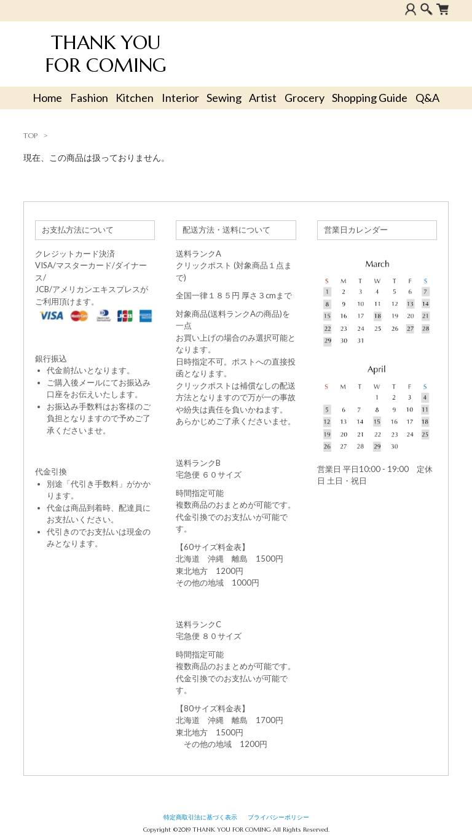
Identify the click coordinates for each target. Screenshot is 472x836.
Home (47, 97)
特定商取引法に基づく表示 (200, 817)
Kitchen (135, 97)
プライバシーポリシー (278, 817)
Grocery (304, 97)
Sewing (224, 97)
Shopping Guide (369, 97)
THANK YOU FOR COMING (106, 54)
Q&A (427, 97)
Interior (180, 97)
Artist (263, 97)
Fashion (89, 97)
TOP (30, 135)
